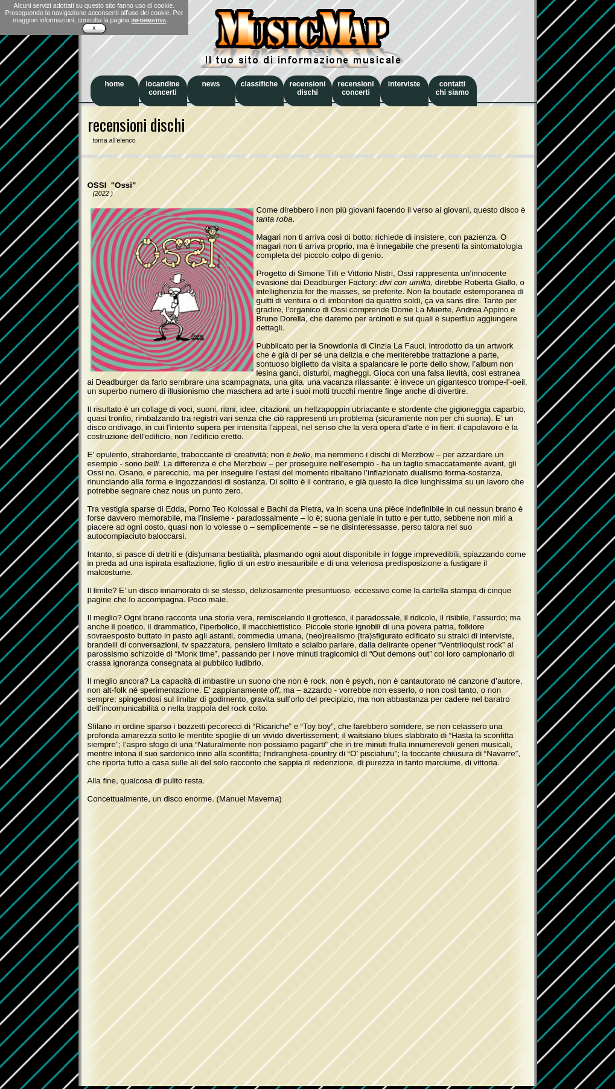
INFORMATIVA (149, 21)
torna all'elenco (112, 140)
